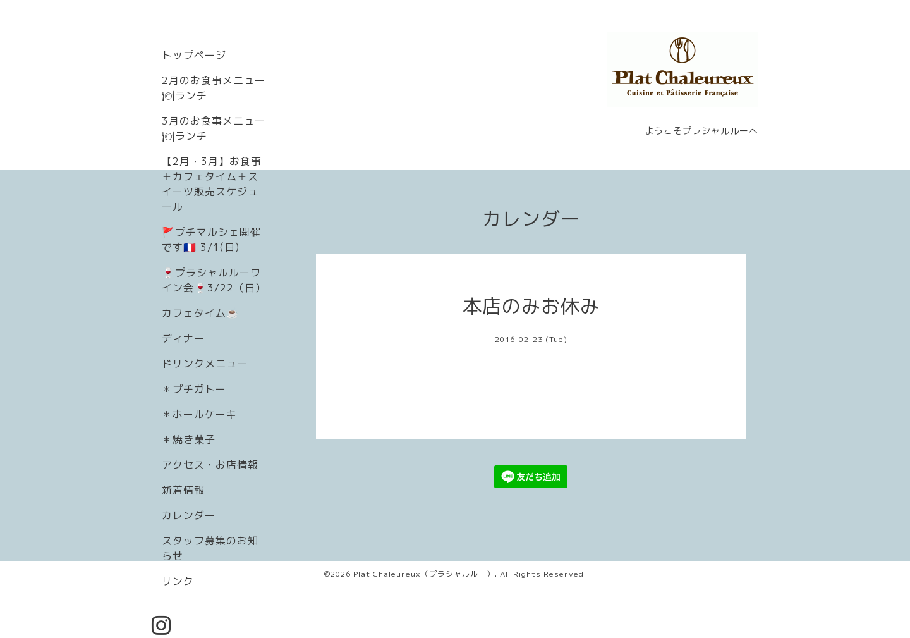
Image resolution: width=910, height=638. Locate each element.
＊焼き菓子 (188, 439)
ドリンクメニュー (205, 364)
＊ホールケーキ (199, 414)
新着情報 (183, 490)
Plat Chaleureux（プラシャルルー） (424, 573)
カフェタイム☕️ (201, 313)
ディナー (183, 338)
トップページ (194, 55)
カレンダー (188, 515)
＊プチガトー (194, 389)
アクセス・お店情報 (210, 465)
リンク (178, 581)
